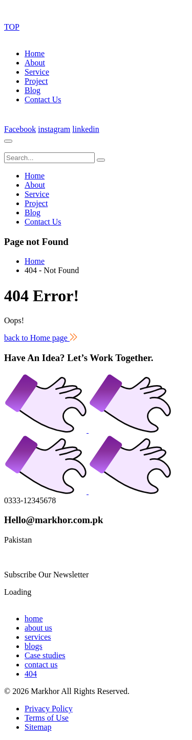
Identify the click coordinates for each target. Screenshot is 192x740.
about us (38, 627)
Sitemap (38, 727)
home (34, 618)
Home (35, 53)
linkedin (85, 129)
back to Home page (40, 337)
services (38, 637)
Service (37, 72)
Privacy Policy (49, 708)
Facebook (20, 129)
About (35, 62)
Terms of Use (47, 717)
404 (31, 673)
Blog (32, 90)
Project (36, 81)
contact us (41, 664)
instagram (54, 129)
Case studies (45, 655)
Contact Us (43, 99)
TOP (11, 27)
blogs (33, 646)
